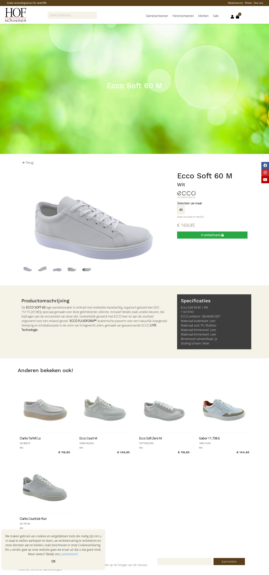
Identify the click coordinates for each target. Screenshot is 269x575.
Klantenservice (235, 2)
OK (53, 561)
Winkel (248, 2)
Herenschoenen (183, 16)
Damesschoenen (157, 16)
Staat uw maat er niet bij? (190, 216)
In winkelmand (212, 235)
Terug (27, 163)
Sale (216, 16)
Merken (203, 16)
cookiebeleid (69, 554)
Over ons (258, 2)
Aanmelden (229, 561)
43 (181, 210)
